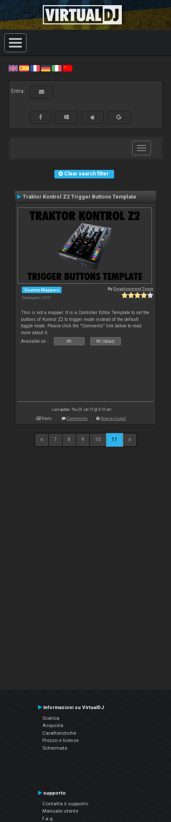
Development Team (133, 288)
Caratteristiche (59, 733)
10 (98, 439)
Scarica (50, 718)
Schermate (54, 748)
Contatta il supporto (65, 804)
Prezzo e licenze (60, 740)
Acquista (52, 725)
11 (115, 439)
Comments (77, 418)
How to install (113, 418)
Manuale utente (60, 811)
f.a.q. (48, 819)
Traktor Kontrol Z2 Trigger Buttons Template (79, 197)
